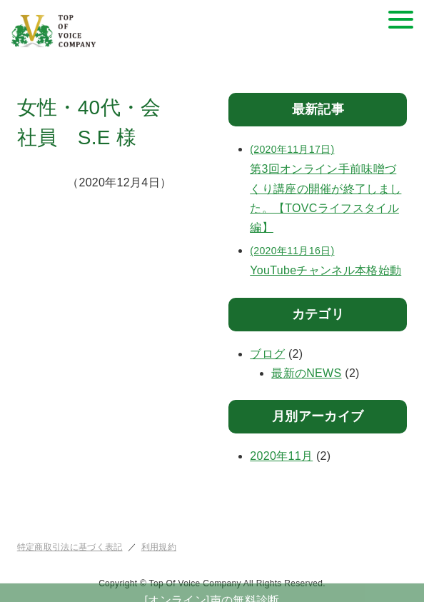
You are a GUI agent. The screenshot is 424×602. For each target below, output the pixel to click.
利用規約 (158, 547)
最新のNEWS (306, 373)
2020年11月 (281, 456)
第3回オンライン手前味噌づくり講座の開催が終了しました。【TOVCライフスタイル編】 (328, 187)
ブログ (267, 354)
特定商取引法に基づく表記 (70, 547)
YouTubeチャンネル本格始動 (328, 258)
